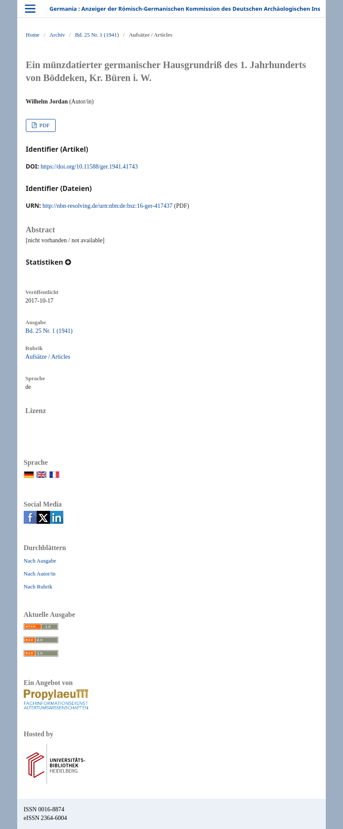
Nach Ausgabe (40, 560)
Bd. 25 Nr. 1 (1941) (97, 34)
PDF (44, 125)
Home (33, 34)
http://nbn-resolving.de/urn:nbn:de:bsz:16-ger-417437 (108, 206)
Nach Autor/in (40, 573)
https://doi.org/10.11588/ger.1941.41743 (89, 166)
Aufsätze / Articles (47, 356)
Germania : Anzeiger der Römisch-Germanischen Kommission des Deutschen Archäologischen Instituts (193, 9)
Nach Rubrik (38, 586)
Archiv (57, 34)
